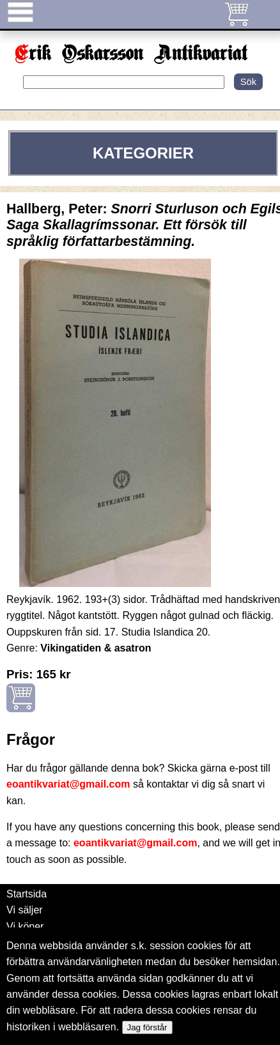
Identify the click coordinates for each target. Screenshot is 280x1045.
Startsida (26, 894)
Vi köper (24, 926)
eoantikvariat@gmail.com (68, 784)
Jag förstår (147, 1027)
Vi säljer (24, 909)
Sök (248, 82)
